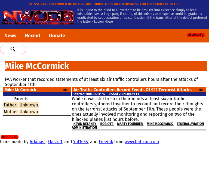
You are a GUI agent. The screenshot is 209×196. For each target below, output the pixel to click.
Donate (57, 36)
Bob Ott (107, 124)
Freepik (106, 142)
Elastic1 (55, 142)
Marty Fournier (130, 124)
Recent (32, 36)
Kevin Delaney (85, 124)
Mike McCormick (160, 124)
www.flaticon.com (142, 142)
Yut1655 (80, 142)
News (10, 36)
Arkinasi (37, 142)
